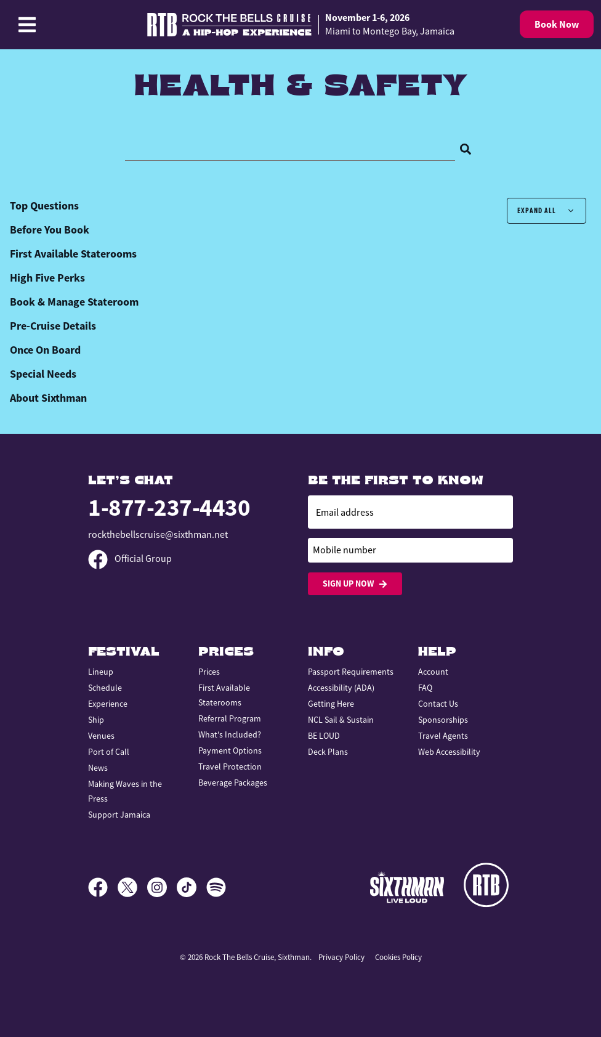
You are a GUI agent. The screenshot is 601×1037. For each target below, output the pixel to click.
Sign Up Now (355, 583)
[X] (132, 887)
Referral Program (229, 718)
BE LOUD (324, 735)
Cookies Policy (398, 957)
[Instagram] (162, 887)
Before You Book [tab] (49, 229)
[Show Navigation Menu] (27, 24)
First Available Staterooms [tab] (73, 253)
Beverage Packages (232, 782)
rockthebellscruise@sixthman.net (158, 535)
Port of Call (108, 751)
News (98, 767)
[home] (300, 25)
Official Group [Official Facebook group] (130, 559)
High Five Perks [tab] (47, 277)
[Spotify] (216, 887)
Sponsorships (443, 719)
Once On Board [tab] (45, 350)
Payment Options (230, 750)
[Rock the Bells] (488, 887)
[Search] (465, 148)
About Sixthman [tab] (48, 398)
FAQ (425, 687)
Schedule (105, 687)
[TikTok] (191, 887)
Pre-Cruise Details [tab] (53, 326)
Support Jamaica (119, 814)
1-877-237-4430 (169, 507)
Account (433, 671)
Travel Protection (230, 766)
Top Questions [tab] (44, 205)
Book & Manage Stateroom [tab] (74, 302)
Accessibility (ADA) (341, 687)
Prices (209, 671)
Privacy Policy (341, 957)
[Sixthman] (407, 887)
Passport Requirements (350, 671)
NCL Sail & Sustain (341, 719)
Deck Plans (328, 751)
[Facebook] (103, 887)
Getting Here (331, 703)
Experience (107, 703)
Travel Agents (443, 735)
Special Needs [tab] (43, 374)
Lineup (100, 671)
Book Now (556, 24)
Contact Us (438, 703)
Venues (101, 735)
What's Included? (229, 734)
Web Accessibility (449, 751)
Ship (96, 719)
